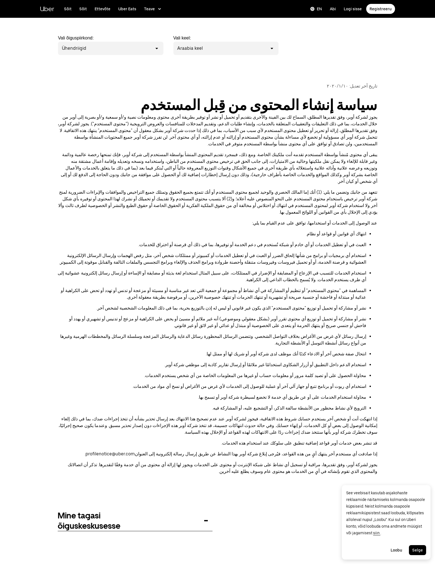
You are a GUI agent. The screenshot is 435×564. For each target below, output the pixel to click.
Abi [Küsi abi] (333, 9)
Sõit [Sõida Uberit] (83, 9)
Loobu (396, 550)
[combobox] (203, 48)
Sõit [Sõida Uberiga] (68, 9)
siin (376, 533)
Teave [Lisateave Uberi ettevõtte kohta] (153, 8)
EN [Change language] (316, 9)
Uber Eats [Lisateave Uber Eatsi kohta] (127, 9)
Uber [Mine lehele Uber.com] (47, 9)
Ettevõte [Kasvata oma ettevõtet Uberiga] (102, 9)
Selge (417, 550)
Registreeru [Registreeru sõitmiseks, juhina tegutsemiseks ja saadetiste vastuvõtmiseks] (381, 9)
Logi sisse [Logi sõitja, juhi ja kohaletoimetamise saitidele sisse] (353, 9)
